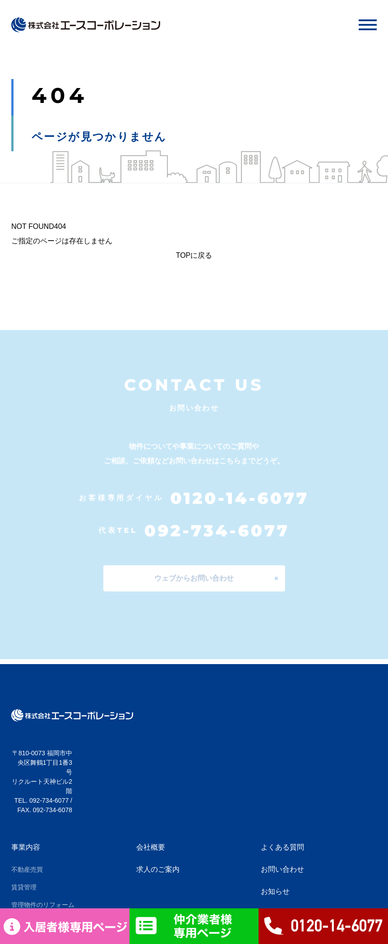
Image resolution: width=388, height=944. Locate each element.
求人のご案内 (158, 869)
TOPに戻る (194, 255)
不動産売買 (27, 869)
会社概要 (150, 847)
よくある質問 (282, 847)
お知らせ (275, 891)
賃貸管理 (24, 887)
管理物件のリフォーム (42, 904)
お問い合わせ (282, 869)
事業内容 (25, 847)
